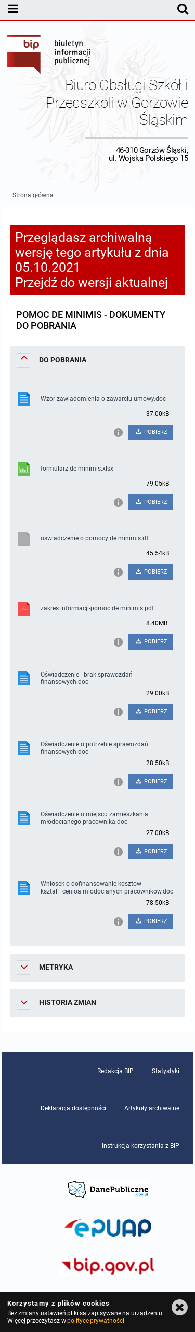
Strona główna (33, 195)
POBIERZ (151, 432)
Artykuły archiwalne (151, 1108)
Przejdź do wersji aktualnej (91, 282)
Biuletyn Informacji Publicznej (49, 56)
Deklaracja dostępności (73, 1108)
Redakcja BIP (115, 1071)
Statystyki (165, 1071)
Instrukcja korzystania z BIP (140, 1145)
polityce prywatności (95, 1320)
